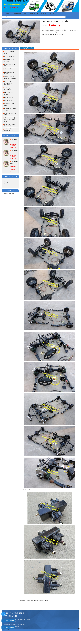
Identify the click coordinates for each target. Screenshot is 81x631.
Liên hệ (51, 13)
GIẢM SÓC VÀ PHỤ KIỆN (9, 104)
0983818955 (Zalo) (13, 169)
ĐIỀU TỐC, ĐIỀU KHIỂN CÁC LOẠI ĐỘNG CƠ (8, 83)
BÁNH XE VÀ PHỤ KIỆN (10, 69)
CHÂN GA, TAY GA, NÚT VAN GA (9, 88)
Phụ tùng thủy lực (8, 97)
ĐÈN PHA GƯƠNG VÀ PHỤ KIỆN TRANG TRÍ (10, 77)
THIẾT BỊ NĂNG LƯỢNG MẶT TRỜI (9, 129)
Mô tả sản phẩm (27, 48)
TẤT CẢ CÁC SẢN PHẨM (31, 13)
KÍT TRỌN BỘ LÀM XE (10, 56)
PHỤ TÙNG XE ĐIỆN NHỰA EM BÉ (9, 125)
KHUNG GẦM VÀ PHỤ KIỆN (9, 65)
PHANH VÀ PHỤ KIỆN (9, 100)
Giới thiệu (17, 13)
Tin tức (43, 13)
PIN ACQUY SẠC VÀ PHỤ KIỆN (9, 93)
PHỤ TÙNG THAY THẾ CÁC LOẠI (10, 114)
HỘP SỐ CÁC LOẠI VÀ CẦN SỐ (10, 109)
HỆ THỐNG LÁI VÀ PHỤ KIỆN (9, 60)
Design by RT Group (7, 629)
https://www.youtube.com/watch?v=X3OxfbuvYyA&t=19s (34, 600)
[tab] (27, 48)
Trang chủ (7, 13)
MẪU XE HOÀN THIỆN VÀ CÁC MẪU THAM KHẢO (10, 119)
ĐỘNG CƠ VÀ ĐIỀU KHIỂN (9, 73)
